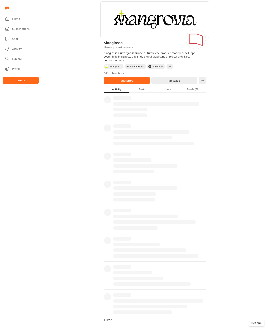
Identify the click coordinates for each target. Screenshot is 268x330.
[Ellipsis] (202, 80)
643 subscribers (114, 73)
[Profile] (21, 69)
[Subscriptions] (21, 28)
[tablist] (155, 89)
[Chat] (21, 38)
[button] (21, 18)
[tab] (116, 89)
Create (20, 80)
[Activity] (21, 48)
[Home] (7, 7)
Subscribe (126, 80)
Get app (256, 323)
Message (174, 80)
